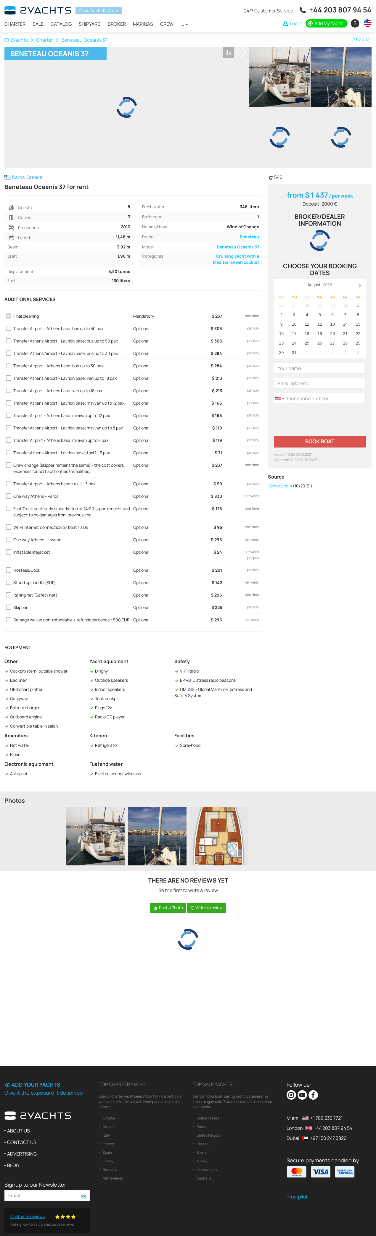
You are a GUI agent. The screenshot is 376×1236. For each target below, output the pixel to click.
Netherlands (112, 1178)
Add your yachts (32, 1084)
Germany (109, 1169)
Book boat (320, 441)
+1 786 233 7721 (326, 1118)
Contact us (21, 1142)
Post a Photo (168, 907)
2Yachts (16, 40)
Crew (166, 24)
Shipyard (90, 24)
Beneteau (249, 237)
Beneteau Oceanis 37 (238, 247)
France (108, 1143)
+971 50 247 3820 (328, 1138)
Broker (117, 24)
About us (18, 1130)
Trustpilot (297, 1196)
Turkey (107, 1161)
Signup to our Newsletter (35, 1184)
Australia (203, 1178)
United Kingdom (209, 1135)
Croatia (108, 1118)
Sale (38, 24)
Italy (106, 1135)
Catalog (61, 24)
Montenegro (206, 1169)
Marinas (143, 24)
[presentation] (319, 419)
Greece (108, 1126)
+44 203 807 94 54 (340, 9)
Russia (202, 1126)
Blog (13, 1165)
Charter (14, 24)
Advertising (22, 1154)
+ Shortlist (241, 53)
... (184, 24)
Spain (107, 1152)
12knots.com (280, 486)
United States (207, 1118)
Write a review (206, 907)
